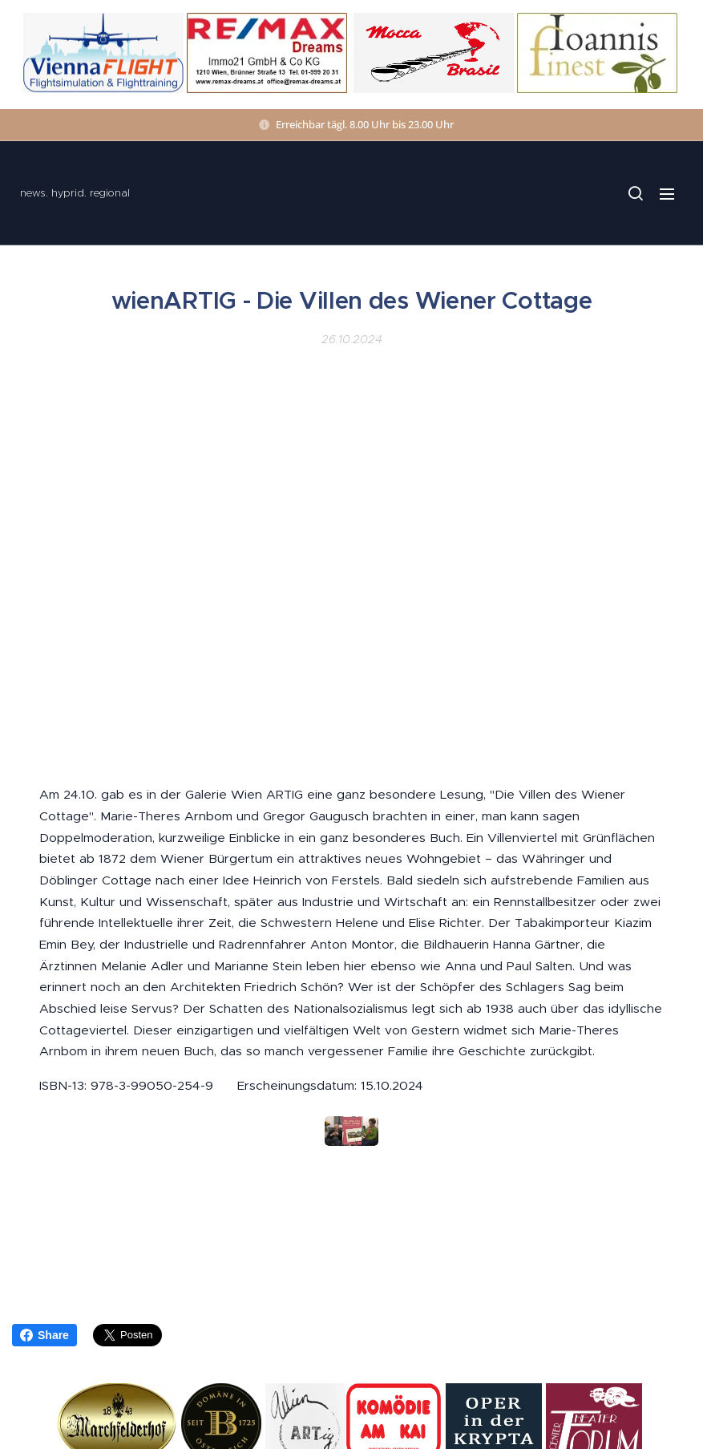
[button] (635, 193)
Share (44, 1335)
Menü (667, 194)
